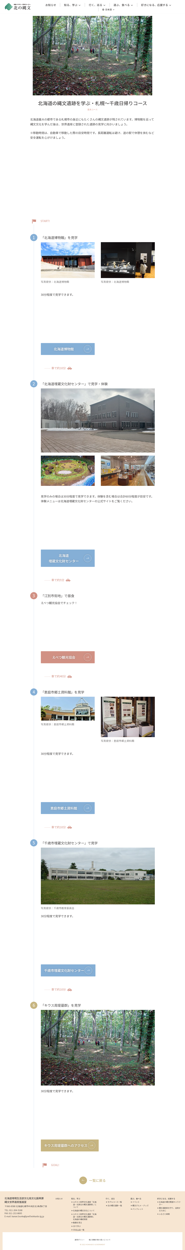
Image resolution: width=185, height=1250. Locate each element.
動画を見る (77, 1222)
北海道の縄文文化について (84, 1210)
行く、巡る (97, 5)
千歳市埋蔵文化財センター (64, 970)
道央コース (92, 109)
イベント (136, 1202)
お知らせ (50, 5)
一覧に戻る (97, 1180)
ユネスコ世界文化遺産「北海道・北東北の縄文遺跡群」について (84, 1204)
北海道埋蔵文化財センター (64, 558)
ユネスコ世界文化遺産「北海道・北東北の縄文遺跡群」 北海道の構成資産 (84, 1217)
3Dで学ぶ (77, 1226)
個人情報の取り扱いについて (99, 1239)
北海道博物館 (64, 348)
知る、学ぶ (72, 5)
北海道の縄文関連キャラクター (170, 1203)
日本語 (110, 9)
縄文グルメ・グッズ (140, 1205)
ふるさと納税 (164, 1214)
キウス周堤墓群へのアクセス (65, 1145)
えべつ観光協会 (63, 657)
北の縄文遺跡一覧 (115, 1205)
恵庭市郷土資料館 (63, 808)
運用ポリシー (80, 1239)
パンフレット (137, 1209)
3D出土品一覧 (78, 1229)
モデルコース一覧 (115, 1202)
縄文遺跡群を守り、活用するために (169, 1209)
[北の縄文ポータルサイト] (18, 6)
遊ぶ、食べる (123, 5)
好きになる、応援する (156, 5)
